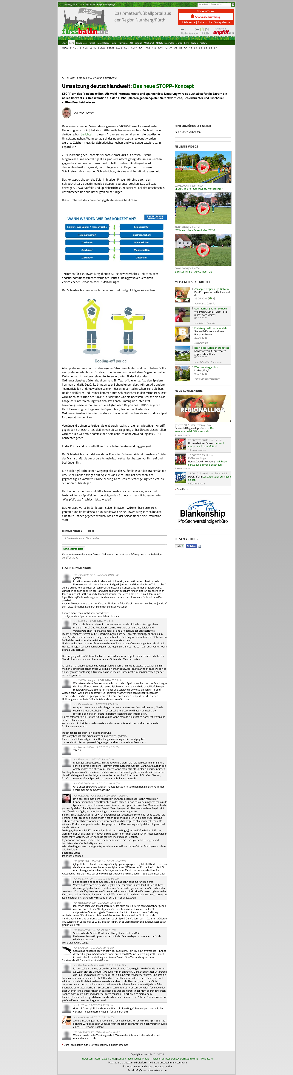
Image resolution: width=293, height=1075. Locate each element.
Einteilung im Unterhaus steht (211, 328)
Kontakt (121, 1058)
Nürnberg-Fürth (70, 4)
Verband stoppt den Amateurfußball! (206, 444)
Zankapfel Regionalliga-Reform (211, 289)
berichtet (86, 134)
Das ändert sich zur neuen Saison (209, 478)
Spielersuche (188, 22)
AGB (97, 1058)
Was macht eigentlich (206, 367)
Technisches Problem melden (144, 1058)
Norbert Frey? (201, 370)
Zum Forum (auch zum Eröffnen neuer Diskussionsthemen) (96, 1045)
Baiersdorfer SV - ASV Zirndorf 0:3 (193, 271)
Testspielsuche (222, 22)
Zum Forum (183, 489)
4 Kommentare (183, 435)
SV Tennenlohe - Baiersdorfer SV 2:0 (195, 230)
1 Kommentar (182, 468)
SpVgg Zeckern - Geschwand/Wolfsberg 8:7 (199, 189)
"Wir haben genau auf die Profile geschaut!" (208, 463)
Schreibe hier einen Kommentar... (114, 540)
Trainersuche (205, 22)
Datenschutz (109, 1058)
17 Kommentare (197, 450)
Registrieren (103, 4)
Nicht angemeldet (87, 4)
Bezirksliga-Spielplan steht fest (211, 348)
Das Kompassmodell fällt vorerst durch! (212, 293)
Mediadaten (207, 1058)
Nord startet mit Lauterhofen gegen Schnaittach (210, 352)
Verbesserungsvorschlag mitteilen (180, 1058)
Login (112, 4)
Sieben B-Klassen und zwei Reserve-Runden (209, 332)
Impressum (87, 1058)
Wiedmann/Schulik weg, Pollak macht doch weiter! (211, 313)
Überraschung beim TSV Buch (210, 308)
